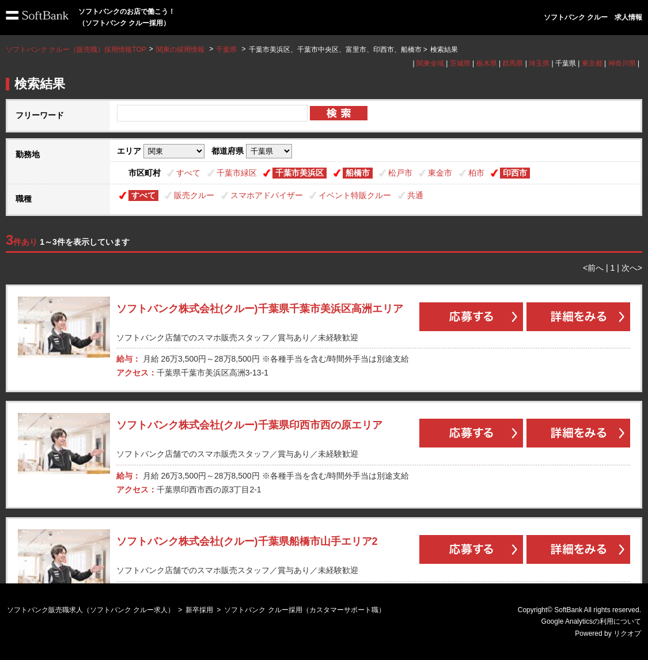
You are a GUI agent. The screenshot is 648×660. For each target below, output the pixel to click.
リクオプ (627, 633)
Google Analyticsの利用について (591, 621)
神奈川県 (622, 63)
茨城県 (460, 63)
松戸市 (400, 172)
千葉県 (226, 49)
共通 (415, 195)
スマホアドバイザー (266, 195)
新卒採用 (199, 610)
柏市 (476, 172)
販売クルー (194, 195)
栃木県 (486, 63)
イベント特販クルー (355, 195)
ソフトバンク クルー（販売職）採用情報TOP (76, 49)
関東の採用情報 (181, 49)
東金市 (440, 172)
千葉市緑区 (237, 172)
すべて (188, 172)
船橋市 (358, 172)
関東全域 (430, 63)
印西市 (515, 172)
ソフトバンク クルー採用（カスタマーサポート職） (304, 610)
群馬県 (512, 63)
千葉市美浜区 (299, 172)
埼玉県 (539, 63)
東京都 (592, 63)
